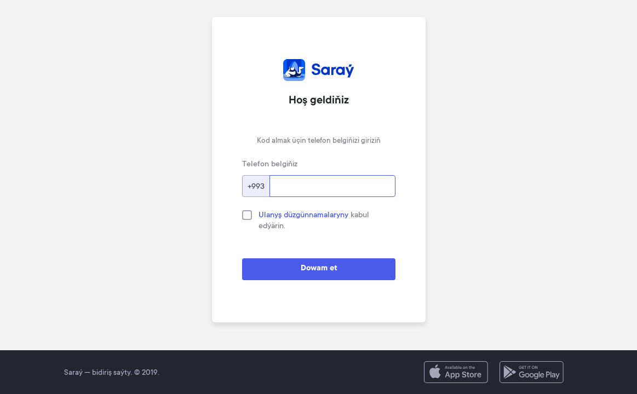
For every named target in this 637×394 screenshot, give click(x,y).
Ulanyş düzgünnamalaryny (303, 215)
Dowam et (319, 268)
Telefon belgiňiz (269, 164)
